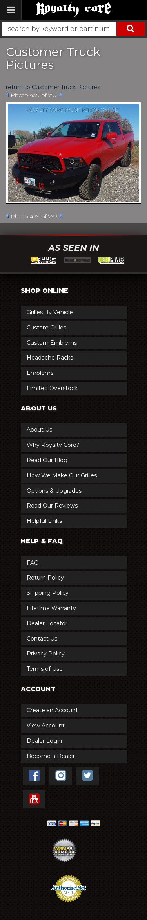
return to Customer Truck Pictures (53, 87)
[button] (73, 29)
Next (61, 94)
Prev (7, 94)
